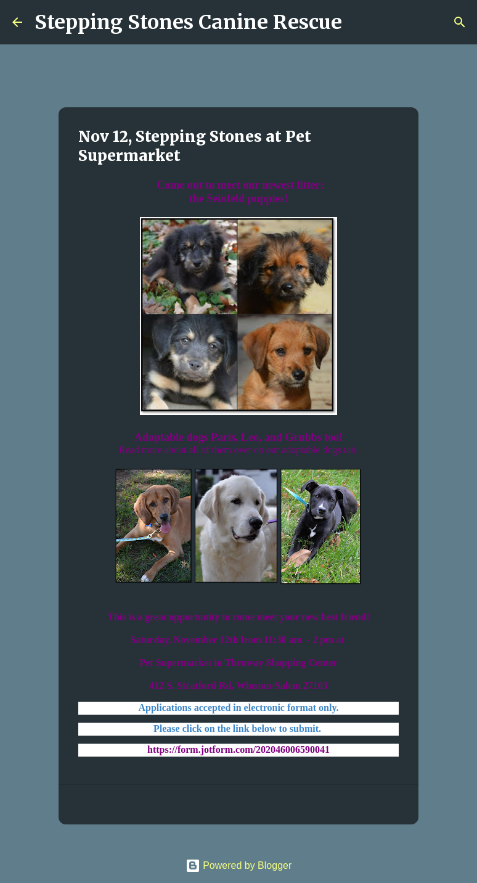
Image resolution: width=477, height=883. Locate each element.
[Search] (359, 22)
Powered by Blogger (239, 865)
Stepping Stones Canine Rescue (188, 22)
